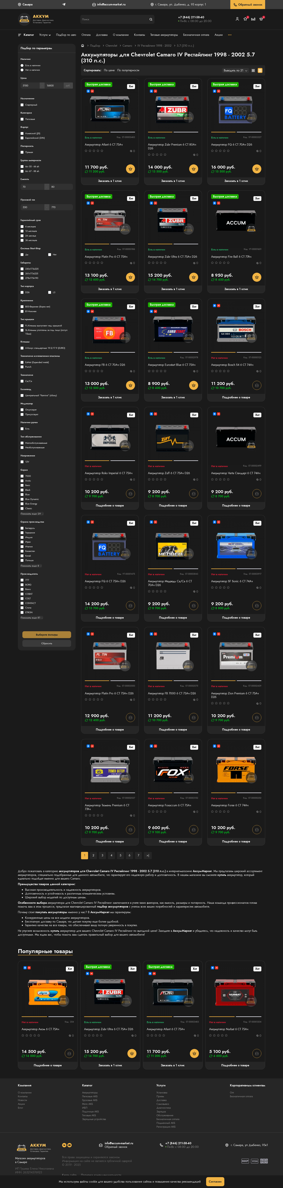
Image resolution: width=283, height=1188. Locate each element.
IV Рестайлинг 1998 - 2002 (154, 46)
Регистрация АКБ (166, 1127)
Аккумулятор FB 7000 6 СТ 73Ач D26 (172, 693)
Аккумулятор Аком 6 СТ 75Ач (40, 1029)
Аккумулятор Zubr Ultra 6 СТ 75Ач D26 (172, 257)
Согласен (215, 1182)
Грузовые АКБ (89, 1100)
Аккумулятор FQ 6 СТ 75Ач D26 (105, 581)
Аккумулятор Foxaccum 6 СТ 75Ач (169, 805)
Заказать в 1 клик (110, 181)
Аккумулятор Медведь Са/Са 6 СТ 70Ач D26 (170, 583)
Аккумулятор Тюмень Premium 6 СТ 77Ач (107, 807)
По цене (109, 70)
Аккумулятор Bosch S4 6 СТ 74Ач (232, 365)
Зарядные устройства (94, 1119)
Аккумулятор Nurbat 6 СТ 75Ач (228, 1029)
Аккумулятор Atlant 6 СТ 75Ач (104, 145)
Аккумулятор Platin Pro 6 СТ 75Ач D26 (109, 693)
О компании (25, 1092)
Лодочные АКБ (90, 1111)
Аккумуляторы (90, 1092)
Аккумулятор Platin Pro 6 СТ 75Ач (106, 257)
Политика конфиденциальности (101, 1175)
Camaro (127, 46)
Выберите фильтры (47, 634)
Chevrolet (111, 46)
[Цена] (30, 85)
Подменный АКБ (165, 1123)
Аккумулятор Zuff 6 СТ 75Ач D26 (169, 473)
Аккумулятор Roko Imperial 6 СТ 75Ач (108, 473)
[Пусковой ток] (32, 207)
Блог (20, 1108)
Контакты (23, 1096)
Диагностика (163, 1108)
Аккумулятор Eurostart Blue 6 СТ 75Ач (171, 365)
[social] (64, 1145)
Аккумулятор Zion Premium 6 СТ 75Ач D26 (235, 695)
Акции (21, 1104)
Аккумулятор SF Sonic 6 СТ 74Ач (232, 581)
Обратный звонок (247, 5)
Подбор (95, 46)
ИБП (84, 1108)
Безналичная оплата (167, 1119)
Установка (161, 1092)
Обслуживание (164, 1115)
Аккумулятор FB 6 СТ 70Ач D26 (105, 365)
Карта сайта (69, 1175)
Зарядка (161, 1111)
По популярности (128, 70)
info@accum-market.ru (111, 5)
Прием (160, 1096)
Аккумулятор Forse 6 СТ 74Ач (230, 805)
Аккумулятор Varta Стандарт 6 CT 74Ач (235, 473)
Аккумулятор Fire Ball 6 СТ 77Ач (231, 257)
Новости (22, 1100)
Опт (232, 1092)
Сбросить (46, 643)
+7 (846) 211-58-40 (191, 17)
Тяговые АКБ (89, 1115)
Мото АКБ (87, 1104)
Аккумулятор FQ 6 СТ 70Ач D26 (231, 145)
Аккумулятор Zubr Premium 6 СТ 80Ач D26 (172, 146)
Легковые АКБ (90, 1096)
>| (148, 855)
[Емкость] (32, 187)
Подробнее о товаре (236, 397)
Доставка (161, 1100)
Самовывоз (162, 1104)
